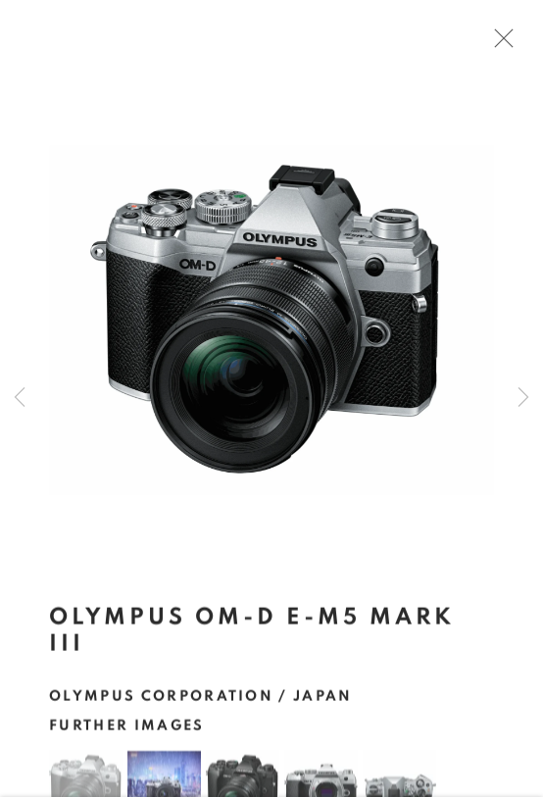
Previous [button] (19, 398)
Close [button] (499, 44)
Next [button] (523, 398)
